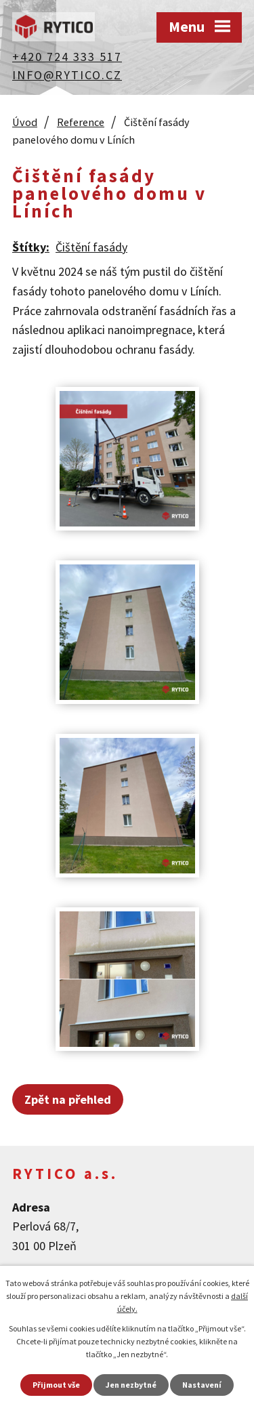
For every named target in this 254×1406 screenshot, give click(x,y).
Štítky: (30, 247)
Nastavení (201, 1385)
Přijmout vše (56, 1385)
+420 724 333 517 (67, 56)
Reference (80, 122)
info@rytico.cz (67, 75)
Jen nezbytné (131, 1385)
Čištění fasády (91, 247)
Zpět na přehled (67, 1099)
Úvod (24, 122)
